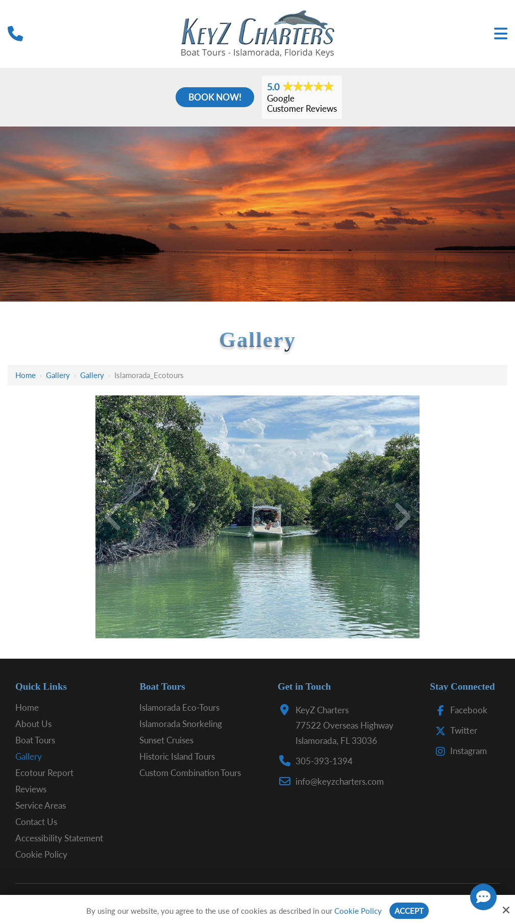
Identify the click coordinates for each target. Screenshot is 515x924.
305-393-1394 (324, 761)
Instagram (459, 750)
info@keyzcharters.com (340, 781)
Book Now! (214, 97)
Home (25, 375)
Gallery (58, 375)
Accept (409, 910)
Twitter (454, 730)
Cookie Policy (358, 910)
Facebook (459, 710)
